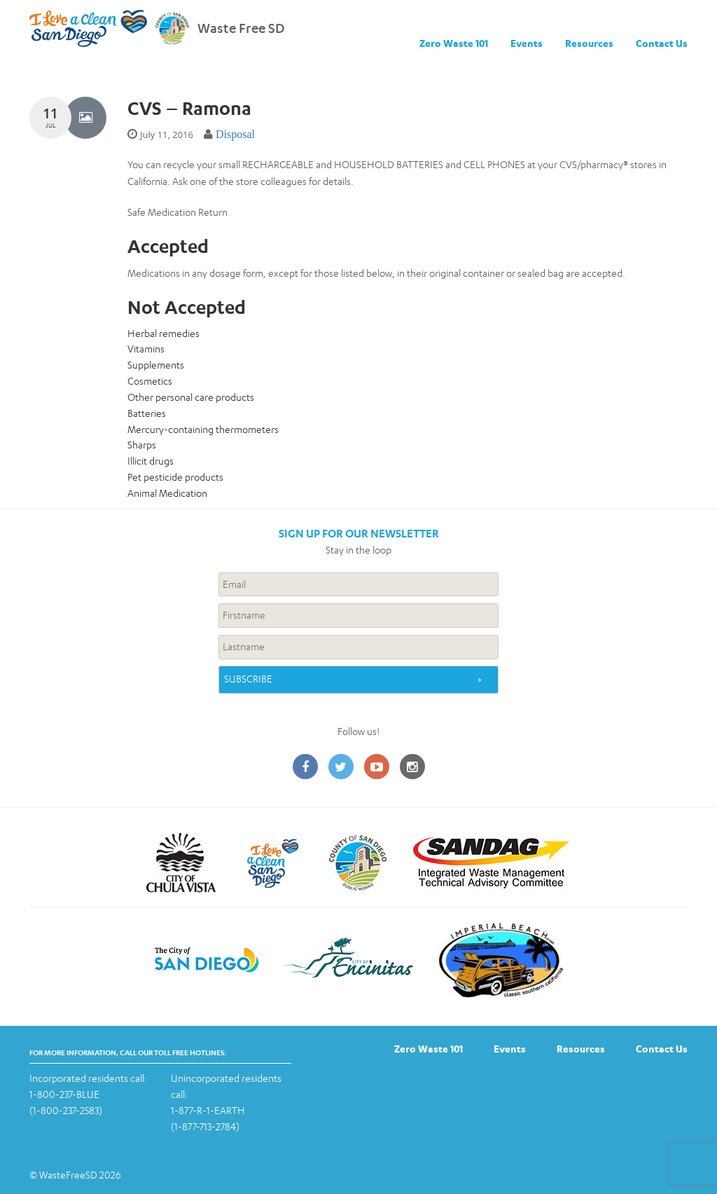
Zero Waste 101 (453, 43)
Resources (589, 43)
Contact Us (662, 43)
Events (526, 43)
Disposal (235, 134)
